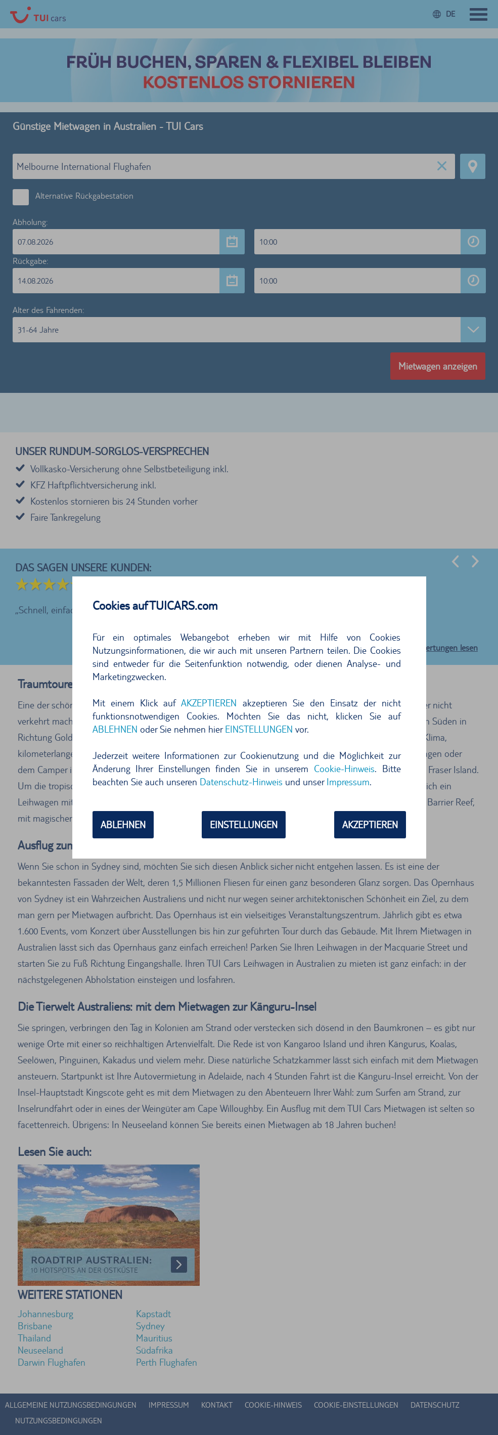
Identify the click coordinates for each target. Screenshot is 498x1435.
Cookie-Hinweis (344, 768)
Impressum (348, 781)
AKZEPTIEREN (209, 702)
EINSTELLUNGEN (259, 729)
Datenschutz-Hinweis (241, 781)
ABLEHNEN (115, 729)
